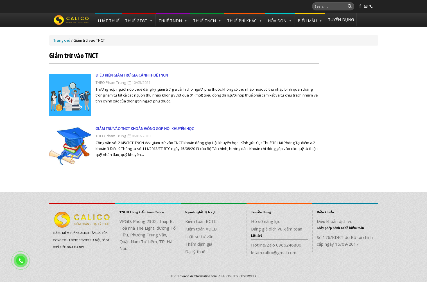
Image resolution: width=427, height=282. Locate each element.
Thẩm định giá (198, 244)
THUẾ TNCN (204, 20)
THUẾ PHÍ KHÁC (242, 20)
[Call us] (371, 6)
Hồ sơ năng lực (265, 221)
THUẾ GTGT (136, 20)
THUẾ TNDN (170, 20)
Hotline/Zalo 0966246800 (276, 245)
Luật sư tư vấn (199, 236)
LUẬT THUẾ (108, 20)
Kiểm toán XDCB (201, 229)
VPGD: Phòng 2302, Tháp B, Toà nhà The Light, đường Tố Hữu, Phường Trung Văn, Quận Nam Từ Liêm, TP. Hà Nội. (147, 234)
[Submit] (349, 6)
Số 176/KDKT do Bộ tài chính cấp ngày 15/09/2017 (345, 240)
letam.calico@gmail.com (273, 252)
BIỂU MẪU (307, 20)
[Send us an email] (365, 6)
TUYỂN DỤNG (341, 19)
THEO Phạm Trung (111, 82)
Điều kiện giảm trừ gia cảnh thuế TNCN (132, 75)
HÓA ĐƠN (277, 20)
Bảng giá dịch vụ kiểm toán (276, 229)
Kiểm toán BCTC (200, 221)
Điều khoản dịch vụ (335, 221)
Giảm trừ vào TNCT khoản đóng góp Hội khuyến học (145, 129)
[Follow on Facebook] (360, 6)
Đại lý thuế (195, 251)
